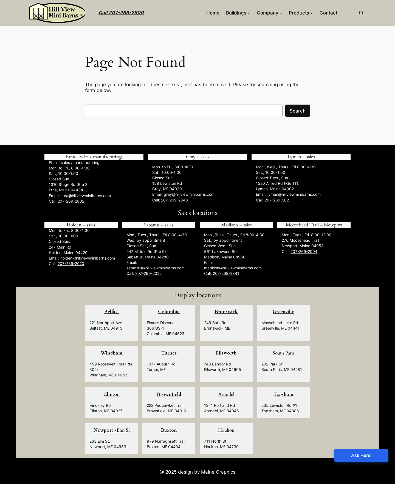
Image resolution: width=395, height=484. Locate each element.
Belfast (111, 312)
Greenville (283, 312)
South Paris (284, 353)
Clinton (111, 394)
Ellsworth (226, 353)
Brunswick (226, 312)
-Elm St (112, 430)
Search (298, 111)
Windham (112, 353)
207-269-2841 (226, 273)
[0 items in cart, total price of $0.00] (360, 13)
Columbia (169, 312)
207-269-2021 (278, 200)
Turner (168, 353)
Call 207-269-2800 (121, 12)
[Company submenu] (281, 12)
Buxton (169, 430)
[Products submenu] (311, 12)
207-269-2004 (303, 251)
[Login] (347, 13)
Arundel (226, 394)
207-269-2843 (174, 200)
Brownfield (169, 394)
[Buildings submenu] (248, 12)
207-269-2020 (71, 263)
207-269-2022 (148, 273)
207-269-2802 (71, 201)
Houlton (226, 430)
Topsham (283, 394)
